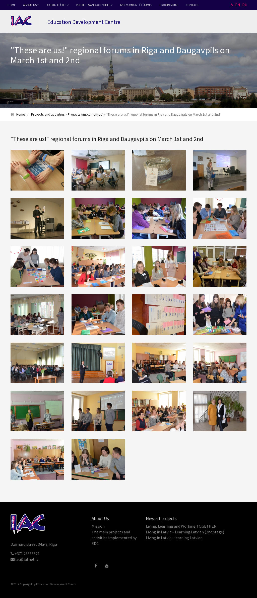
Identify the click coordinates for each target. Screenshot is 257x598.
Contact (192, 5)
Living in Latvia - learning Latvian (174, 537)
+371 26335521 (27, 553)
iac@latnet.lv (26, 559)
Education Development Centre (56, 584)
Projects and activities (94, 5)
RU (244, 4)
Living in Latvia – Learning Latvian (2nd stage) (185, 531)
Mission (98, 526)
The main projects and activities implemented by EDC (114, 537)
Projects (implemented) (85, 114)
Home (12, 5)
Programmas (169, 5)
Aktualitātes (58, 5)
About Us (31, 5)
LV (231, 4)
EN (237, 4)
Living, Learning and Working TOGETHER (181, 526)
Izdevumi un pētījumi (136, 5)
